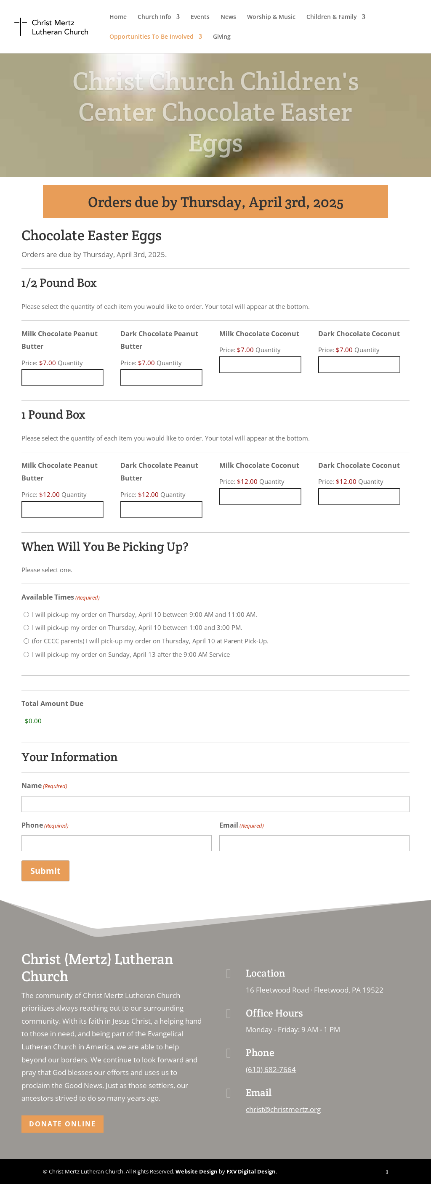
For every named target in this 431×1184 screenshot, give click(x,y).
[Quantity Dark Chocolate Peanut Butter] (161, 377)
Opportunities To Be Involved (151, 37)
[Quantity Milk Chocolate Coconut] (260, 364)
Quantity (70, 362)
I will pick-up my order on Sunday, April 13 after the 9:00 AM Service (131, 654)
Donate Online (62, 1123)
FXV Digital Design (251, 1171)
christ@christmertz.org (283, 1109)
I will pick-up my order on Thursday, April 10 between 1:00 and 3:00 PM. (137, 627)
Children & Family (331, 17)
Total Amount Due (52, 703)
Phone (45, 825)
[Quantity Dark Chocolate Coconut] (359, 364)
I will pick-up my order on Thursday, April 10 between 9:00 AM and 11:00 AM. (144, 614)
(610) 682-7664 (271, 1069)
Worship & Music (271, 17)
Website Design (197, 1171)
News (228, 17)
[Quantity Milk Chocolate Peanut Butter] (62, 377)
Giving (222, 37)
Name (44, 786)
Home (118, 17)
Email (241, 825)
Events (200, 17)
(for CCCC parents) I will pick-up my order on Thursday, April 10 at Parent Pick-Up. (150, 641)
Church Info (154, 17)
